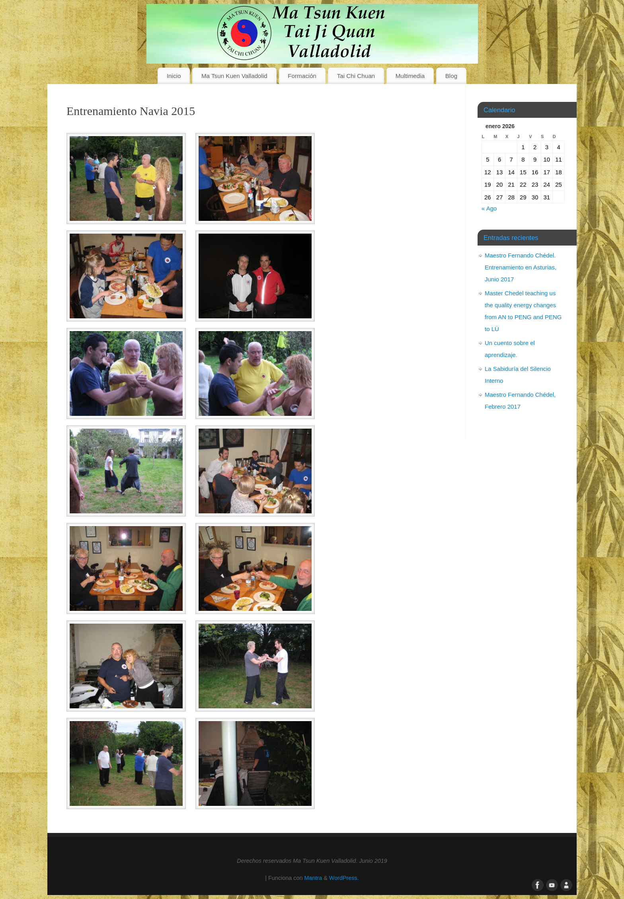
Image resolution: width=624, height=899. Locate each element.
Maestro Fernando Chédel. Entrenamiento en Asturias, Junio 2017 (520, 267)
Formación (302, 75)
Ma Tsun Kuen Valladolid (234, 75)
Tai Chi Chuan (356, 75)
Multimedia (410, 75)
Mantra (313, 878)
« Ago (489, 208)
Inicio (174, 75)
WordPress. (344, 878)
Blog (451, 75)
